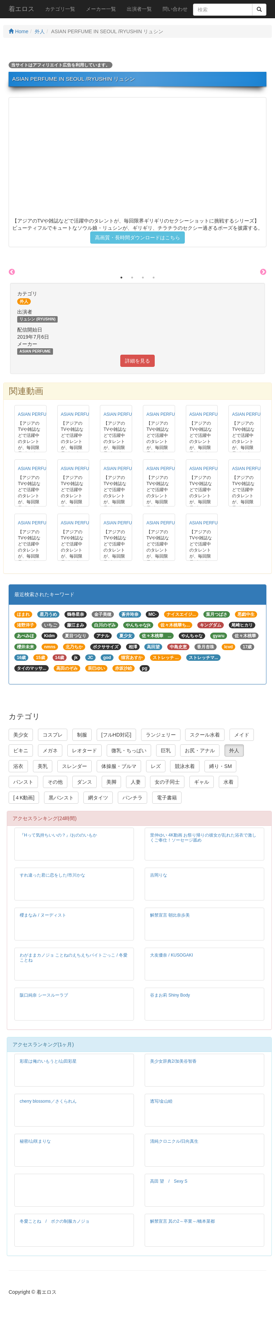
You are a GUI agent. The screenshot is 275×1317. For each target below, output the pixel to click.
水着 (228, 782)
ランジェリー (161, 735)
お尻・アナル (200, 750)
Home (18, 31)
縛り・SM (220, 766)
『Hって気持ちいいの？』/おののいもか (58, 835)
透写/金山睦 (161, 1101)
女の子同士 (167, 782)
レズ (156, 766)
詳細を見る (137, 361)
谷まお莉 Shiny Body (170, 995)
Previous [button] (11, 272)
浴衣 (18, 766)
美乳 (43, 766)
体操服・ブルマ (118, 766)
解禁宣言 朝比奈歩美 (170, 915)
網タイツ (98, 797)
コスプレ (53, 735)
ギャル (201, 782)
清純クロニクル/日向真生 (174, 1141)
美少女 (20, 735)
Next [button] (263, 272)
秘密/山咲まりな (35, 1141)
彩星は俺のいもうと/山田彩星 (48, 1061)
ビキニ (20, 750)
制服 (82, 735)
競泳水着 (185, 766)
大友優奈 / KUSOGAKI (171, 955)
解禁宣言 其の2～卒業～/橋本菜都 (182, 1221)
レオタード (84, 750)
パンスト (23, 782)
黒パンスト (61, 797)
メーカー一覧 (101, 9)
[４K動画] (23, 797)
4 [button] (153, 277)
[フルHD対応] (116, 735)
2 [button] (132, 277)
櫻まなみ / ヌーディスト (43, 915)
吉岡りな (158, 875)
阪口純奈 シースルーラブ (44, 995)
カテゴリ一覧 (60, 9)
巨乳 (166, 750)
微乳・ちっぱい (128, 750)
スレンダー (74, 766)
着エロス (21, 9)
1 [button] (121, 277)
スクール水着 (205, 735)
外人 (40, 31)
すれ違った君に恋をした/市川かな (52, 875)
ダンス (84, 782)
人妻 (136, 782)
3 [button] (142, 277)
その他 (55, 782)
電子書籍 (167, 797)
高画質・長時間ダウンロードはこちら (137, 237)
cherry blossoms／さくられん (48, 1101)
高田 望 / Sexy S (168, 1181)
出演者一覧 (139, 9)
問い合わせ (175, 9)
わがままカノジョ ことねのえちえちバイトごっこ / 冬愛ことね (73, 957)
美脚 (111, 782)
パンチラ (132, 797)
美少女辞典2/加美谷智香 (173, 1061)
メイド (241, 735)
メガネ (50, 750)
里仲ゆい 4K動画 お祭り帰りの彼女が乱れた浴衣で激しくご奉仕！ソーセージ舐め (203, 837)
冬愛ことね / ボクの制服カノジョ (55, 1221)
